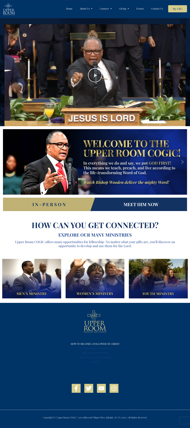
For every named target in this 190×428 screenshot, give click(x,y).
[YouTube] (101, 388)
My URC (178, 9)
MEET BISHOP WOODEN (95, 352)
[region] (95, 162)
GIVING (95, 361)
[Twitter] (88, 388)
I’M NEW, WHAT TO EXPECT (95, 348)
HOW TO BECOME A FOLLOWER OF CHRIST (95, 343)
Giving (124, 8)
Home (69, 8)
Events (140, 8)
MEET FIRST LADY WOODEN (95, 357)
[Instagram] (114, 388)
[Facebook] (76, 388)
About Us (86, 8)
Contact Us (157, 8)
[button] (86, 8)
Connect (106, 8)
